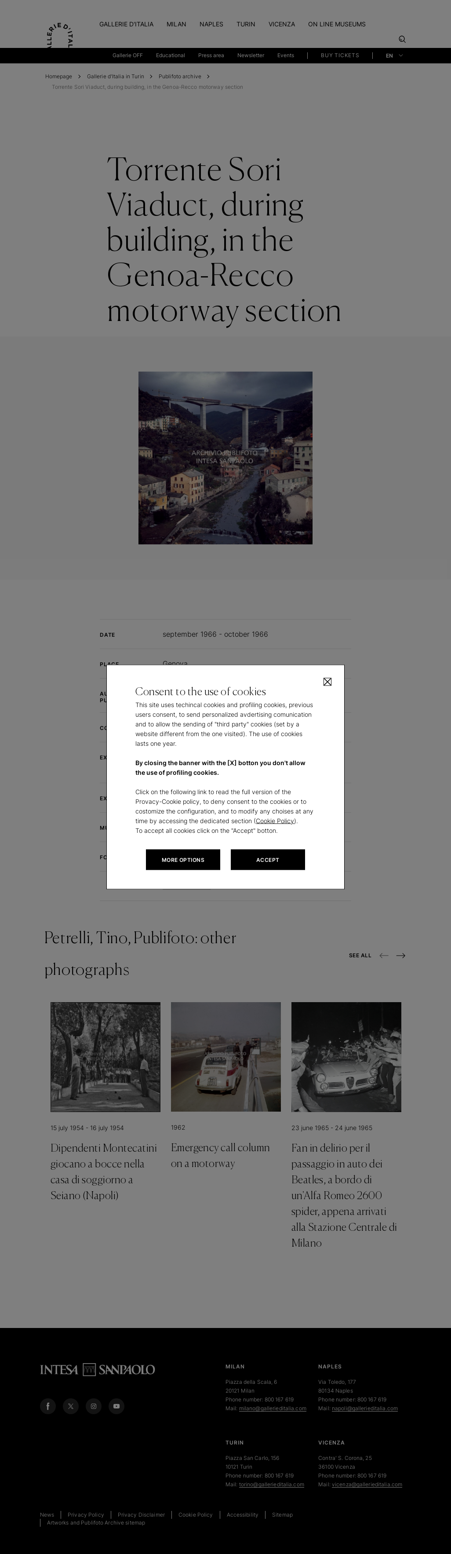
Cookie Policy (275, 820)
